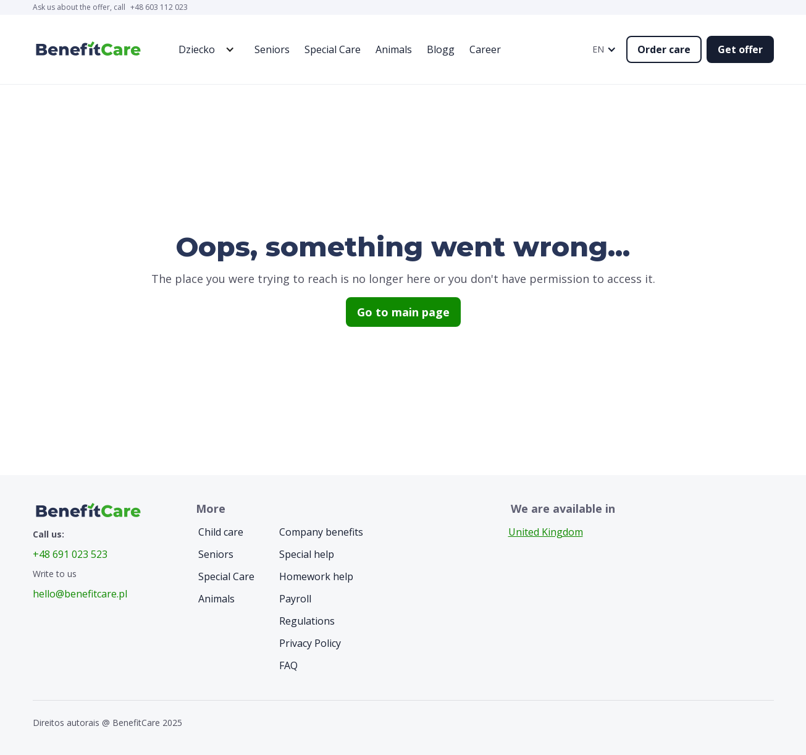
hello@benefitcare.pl (80, 594)
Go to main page (403, 312)
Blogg (441, 49)
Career (485, 49)
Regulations (307, 621)
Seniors (272, 49)
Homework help (316, 576)
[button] (203, 49)
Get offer (740, 49)
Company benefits (321, 532)
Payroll (295, 598)
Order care (664, 49)
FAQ (288, 665)
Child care (220, 532)
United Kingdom (545, 532)
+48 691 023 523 (70, 554)
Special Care (332, 49)
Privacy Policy (310, 643)
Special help (306, 554)
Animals (394, 49)
